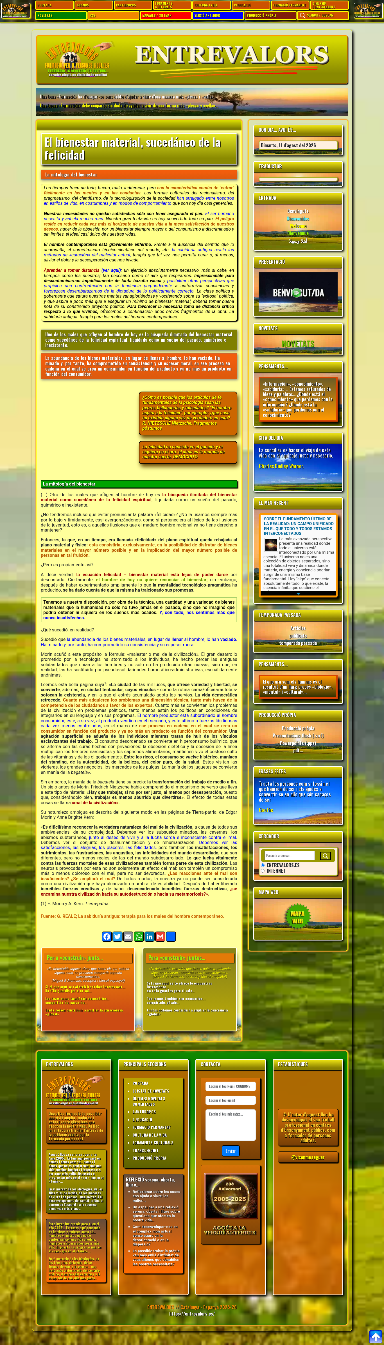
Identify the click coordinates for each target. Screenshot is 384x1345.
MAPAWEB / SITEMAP (156, 15)
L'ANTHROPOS (126, 5)
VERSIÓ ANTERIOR (207, 15)
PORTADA (44, 5)
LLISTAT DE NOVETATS (151, 1091)
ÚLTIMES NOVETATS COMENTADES (149, 1101)
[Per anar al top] (376, 1337)
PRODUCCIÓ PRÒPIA (261, 15)
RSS (92, 15)
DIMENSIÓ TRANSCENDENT (323, 5)
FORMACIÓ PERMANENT (289, 5)
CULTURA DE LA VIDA (150, 1135)
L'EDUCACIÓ (242, 5)
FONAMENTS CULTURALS (163, 5)
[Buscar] (325, 856)
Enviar (231, 1151)
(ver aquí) (111, 270)
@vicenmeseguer (308, 1157)
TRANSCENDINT (146, 1150)
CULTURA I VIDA (206, 5)
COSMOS (83, 5)
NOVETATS (45, 15)
